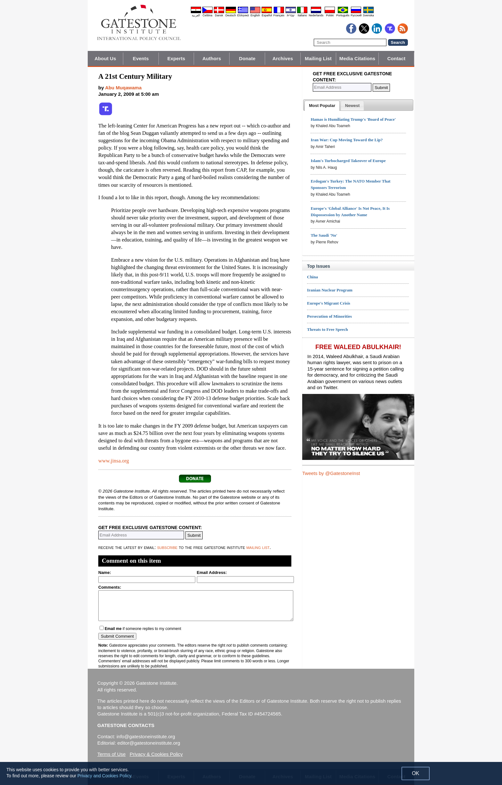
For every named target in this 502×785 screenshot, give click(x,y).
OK (415, 773)
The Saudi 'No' (324, 235)
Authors (211, 58)
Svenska (368, 15)
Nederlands (316, 15)
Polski (330, 15)
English (255, 15)
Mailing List (318, 58)
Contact (396, 58)
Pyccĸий (356, 15)
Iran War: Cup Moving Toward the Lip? (347, 139)
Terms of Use (111, 754)
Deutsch (230, 15)
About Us (105, 58)
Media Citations (357, 58)
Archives (282, 58)
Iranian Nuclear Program (329, 290)
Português (342, 15)
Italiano (302, 15)
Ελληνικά (243, 15)
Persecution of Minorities (329, 316)
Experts (176, 58)
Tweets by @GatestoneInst (331, 473)
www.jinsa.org (113, 461)
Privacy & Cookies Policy (156, 754)
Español (267, 15)
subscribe (167, 547)
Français (279, 15)
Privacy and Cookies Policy (104, 775)
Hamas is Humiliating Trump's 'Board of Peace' (353, 119)
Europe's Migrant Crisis (328, 303)
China (312, 276)
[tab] (322, 106)
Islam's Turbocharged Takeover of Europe (348, 160)
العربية (196, 15)
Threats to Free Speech (327, 329)
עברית (291, 15)
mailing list (258, 547)
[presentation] (322, 105)
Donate (247, 58)
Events (141, 58)
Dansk (219, 15)
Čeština (208, 15)
